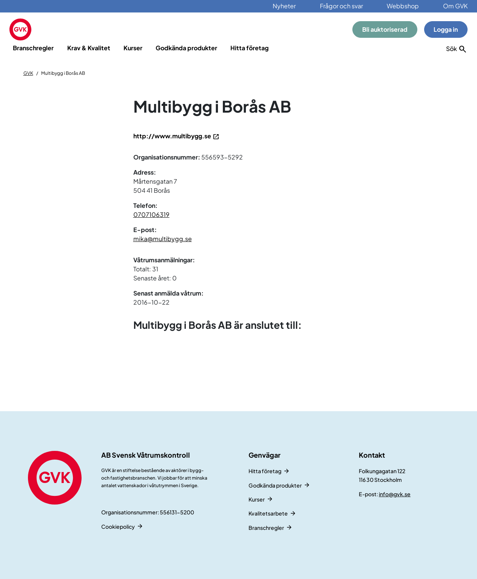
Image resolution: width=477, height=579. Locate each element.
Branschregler (33, 48)
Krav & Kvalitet (88, 48)
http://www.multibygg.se (172, 136)
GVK (28, 73)
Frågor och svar (341, 6)
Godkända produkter (186, 48)
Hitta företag (249, 48)
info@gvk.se (395, 494)
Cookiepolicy (118, 526)
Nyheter (284, 6)
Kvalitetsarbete (268, 513)
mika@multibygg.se (162, 239)
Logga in (446, 29)
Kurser (132, 48)
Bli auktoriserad (385, 29)
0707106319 (151, 214)
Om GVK (455, 6)
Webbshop (403, 6)
